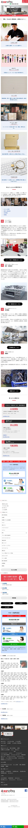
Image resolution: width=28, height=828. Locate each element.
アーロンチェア (19, 752)
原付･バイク (3, 756)
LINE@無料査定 (16, 826)
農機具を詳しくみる (14, 391)
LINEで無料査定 (4, 777)
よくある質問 (4, 509)
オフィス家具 (7, 209)
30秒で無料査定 (4, 826)
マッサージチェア (4, 752)
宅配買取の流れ (6, 455)
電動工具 (2, 757)
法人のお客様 (14, 569)
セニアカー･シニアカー (11, 756)
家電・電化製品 (13, 748)
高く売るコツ (4, 507)
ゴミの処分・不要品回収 (16, 743)
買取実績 (14, 597)
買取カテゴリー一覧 (4, 748)
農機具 (5, 214)
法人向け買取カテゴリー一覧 (6, 764)
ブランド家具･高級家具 (5, 754)
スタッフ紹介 (3, 743)
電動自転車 (23, 754)
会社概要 (9, 743)
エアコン (10, 752)
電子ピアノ (17, 749)
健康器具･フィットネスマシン (6, 759)
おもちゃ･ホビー (21, 757)
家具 (14, 751)
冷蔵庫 (18, 748)
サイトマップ (19, 779)
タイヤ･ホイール (20, 756)
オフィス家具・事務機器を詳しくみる (14, 259)
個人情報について (4, 779)
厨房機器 (6, 212)
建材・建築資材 (7, 211)
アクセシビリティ (12, 779)
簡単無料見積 (10, 777)
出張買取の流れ (6, 416)
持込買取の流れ (6, 436)
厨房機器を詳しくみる (14, 347)
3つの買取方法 (8, 771)
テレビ (12, 749)
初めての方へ (3, 741)
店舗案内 (5, 435)
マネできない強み (5, 505)
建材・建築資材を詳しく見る (14, 304)
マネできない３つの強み (7, 603)
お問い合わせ (18, 701)
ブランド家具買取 (4, 784)
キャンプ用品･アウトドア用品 (11, 757)
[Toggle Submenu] (26, 533)
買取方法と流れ (5, 503)
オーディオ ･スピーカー (15, 754)
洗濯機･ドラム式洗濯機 (5, 749)
